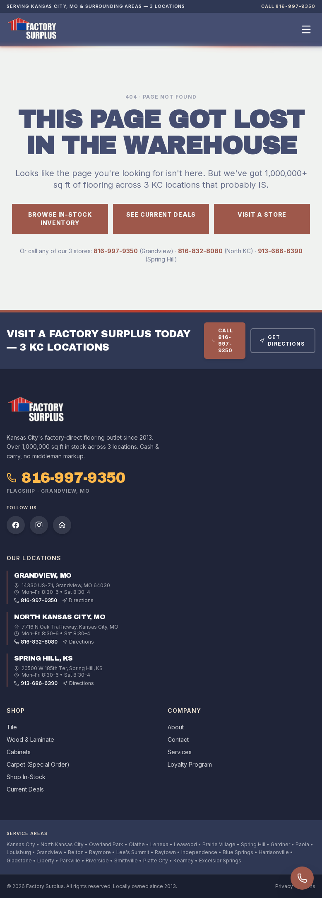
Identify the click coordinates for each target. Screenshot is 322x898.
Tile (12, 727)
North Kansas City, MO (60, 616)
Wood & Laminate (30, 739)
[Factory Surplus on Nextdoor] (62, 525)
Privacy (284, 886)
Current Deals (25, 789)
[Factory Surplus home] (32, 29)
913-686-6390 (280, 250)
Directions (78, 600)
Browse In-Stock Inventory (60, 218)
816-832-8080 (200, 250)
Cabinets (19, 751)
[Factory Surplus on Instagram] (39, 525)
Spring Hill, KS (43, 658)
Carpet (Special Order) (38, 764)
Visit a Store (262, 214)
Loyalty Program (190, 764)
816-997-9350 (116, 250)
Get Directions (282, 340)
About (176, 727)
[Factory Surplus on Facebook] (16, 525)
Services (180, 751)
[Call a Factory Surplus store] (302, 878)
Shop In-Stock (26, 776)
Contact (178, 739)
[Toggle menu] (306, 29)
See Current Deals (161, 214)
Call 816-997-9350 (288, 6)
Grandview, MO (43, 575)
